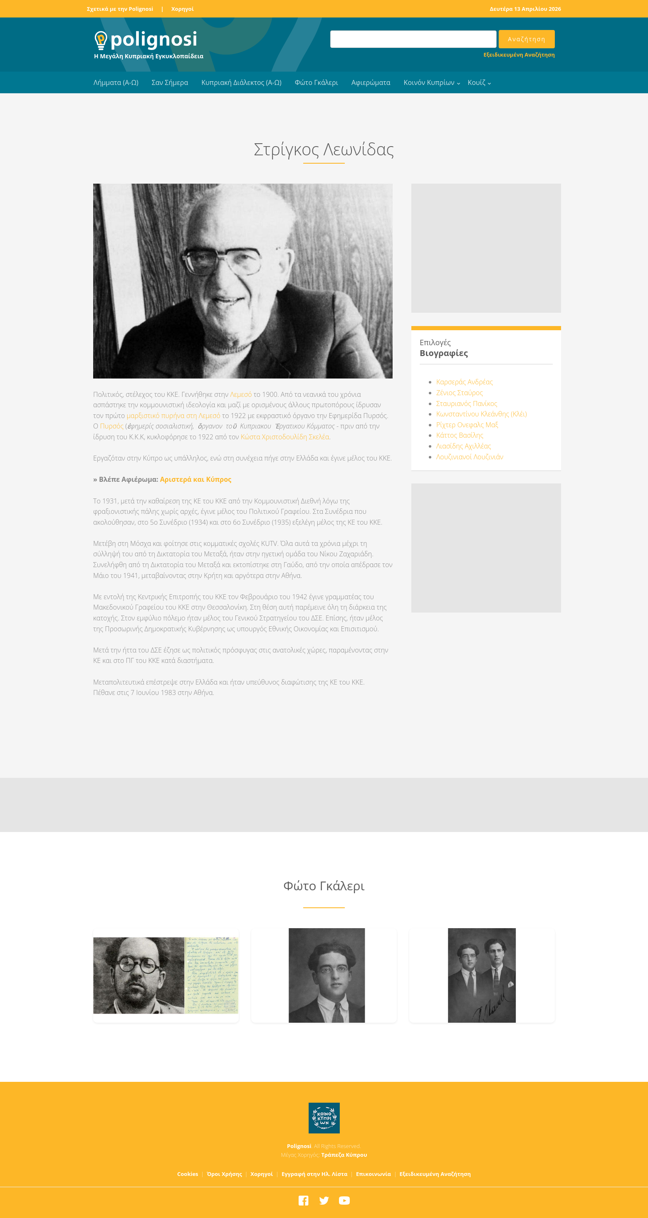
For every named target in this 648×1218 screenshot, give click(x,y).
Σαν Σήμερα (170, 82)
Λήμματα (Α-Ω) (116, 82)
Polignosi (299, 1146)
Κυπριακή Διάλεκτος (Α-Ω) (241, 82)
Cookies (187, 1174)
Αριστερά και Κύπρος (195, 479)
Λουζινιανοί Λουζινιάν (469, 456)
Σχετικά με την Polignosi (120, 8)
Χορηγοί (182, 8)
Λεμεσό (241, 394)
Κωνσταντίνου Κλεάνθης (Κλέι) (481, 413)
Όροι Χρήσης (224, 1174)
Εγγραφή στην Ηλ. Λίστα (315, 1174)
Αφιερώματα (371, 82)
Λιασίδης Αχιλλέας (463, 446)
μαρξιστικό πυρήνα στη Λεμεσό (173, 415)
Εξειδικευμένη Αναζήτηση (519, 54)
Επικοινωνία (373, 1174)
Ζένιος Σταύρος (459, 392)
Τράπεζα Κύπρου (344, 1154)
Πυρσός (112, 426)
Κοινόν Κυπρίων (429, 82)
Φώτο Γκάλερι (316, 82)
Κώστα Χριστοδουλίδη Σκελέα (285, 436)
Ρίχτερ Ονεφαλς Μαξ (467, 424)
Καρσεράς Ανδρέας (464, 381)
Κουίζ (476, 82)
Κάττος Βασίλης (459, 435)
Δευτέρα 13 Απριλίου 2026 (525, 8)
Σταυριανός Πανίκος (466, 403)
